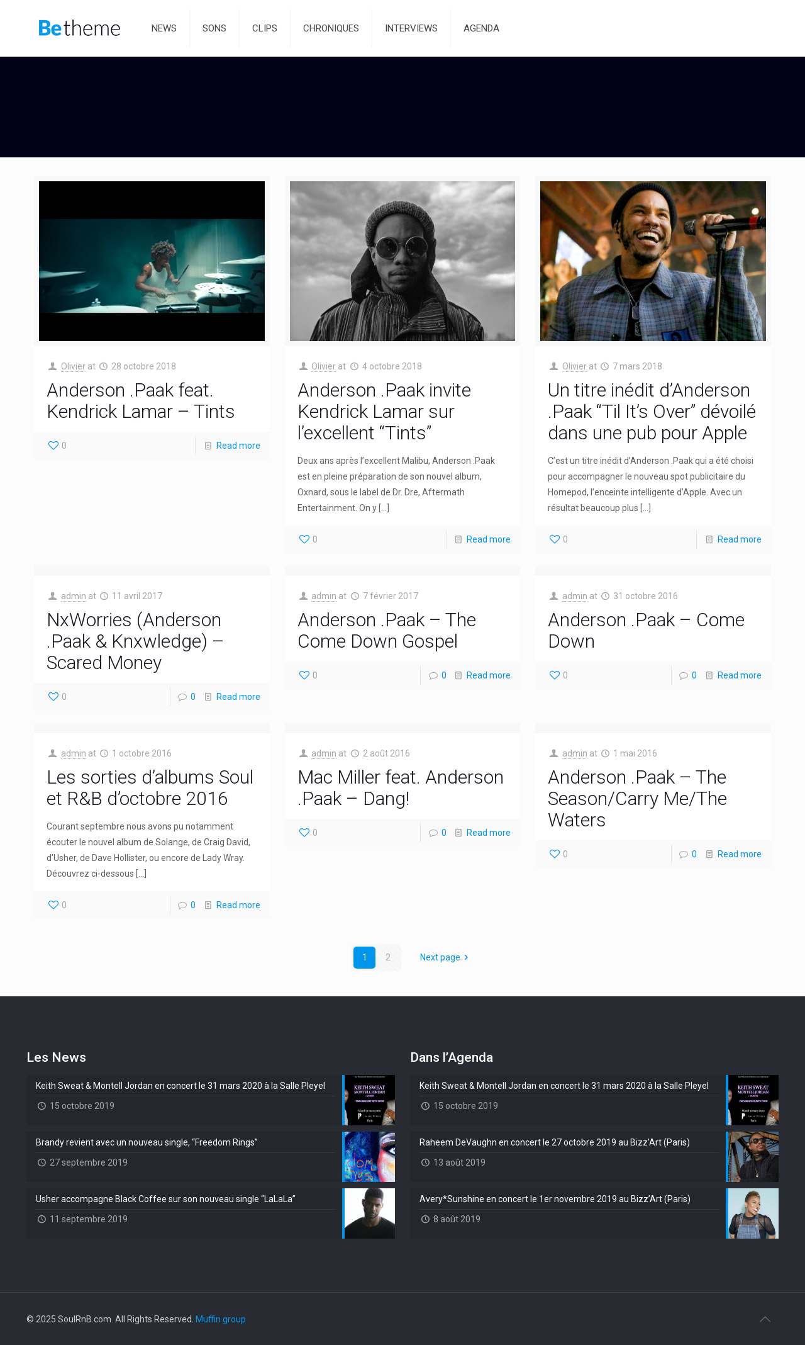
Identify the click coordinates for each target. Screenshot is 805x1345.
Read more (238, 446)
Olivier (73, 366)
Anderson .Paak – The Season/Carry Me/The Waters (637, 798)
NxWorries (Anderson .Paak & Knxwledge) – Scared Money (136, 641)
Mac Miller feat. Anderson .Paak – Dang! (400, 787)
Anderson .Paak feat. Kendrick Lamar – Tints (141, 400)
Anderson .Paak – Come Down (646, 630)
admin (73, 596)
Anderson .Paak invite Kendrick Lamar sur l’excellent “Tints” (384, 411)
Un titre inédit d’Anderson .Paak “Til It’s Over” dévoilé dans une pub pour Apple (652, 411)
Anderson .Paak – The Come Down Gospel (386, 630)
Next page (446, 957)
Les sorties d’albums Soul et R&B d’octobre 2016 (150, 787)
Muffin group (221, 1319)
